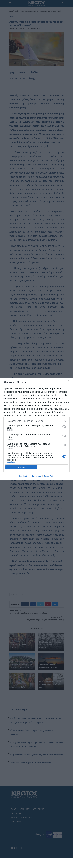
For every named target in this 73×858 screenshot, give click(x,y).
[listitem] (36, 421)
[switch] (64, 426)
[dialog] (36, 429)
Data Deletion (24, 476)
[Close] (68, 382)
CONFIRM (21, 467)
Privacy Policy (49, 476)
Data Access (36, 476)
